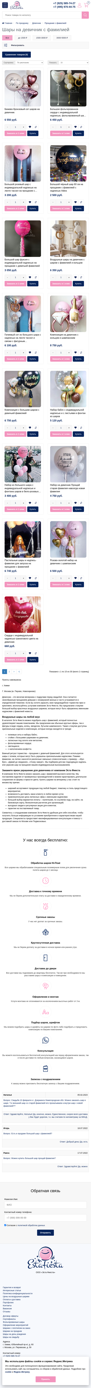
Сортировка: (9, 63)
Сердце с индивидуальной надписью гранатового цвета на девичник (21, 638)
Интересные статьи (12, 1290)
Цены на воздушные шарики (16, 1296)
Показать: (53, 63)
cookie (8, 1372)
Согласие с (24, 1225)
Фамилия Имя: (11, 1199)
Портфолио (8, 1302)
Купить (33, 133)
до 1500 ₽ (22, 38)
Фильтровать (17, 45)
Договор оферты (10, 1316)
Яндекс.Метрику (22, 1372)
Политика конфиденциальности (18, 1293)
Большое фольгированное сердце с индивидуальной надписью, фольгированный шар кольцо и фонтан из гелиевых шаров (67, 115)
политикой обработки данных (31, 1225)
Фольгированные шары (14, 1322)
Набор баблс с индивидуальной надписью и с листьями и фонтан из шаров (68, 413)
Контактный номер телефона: (18, 1212)
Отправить (45, 1233)
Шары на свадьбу (11, 1337)
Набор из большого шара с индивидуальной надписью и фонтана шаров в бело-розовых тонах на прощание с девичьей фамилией (22, 491)
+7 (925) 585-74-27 (64, 3)
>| (19, 671)
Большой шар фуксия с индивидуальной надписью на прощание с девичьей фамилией (22, 262)
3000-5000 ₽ (62, 38)
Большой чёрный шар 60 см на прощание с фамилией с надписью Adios (66, 187)
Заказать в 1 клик (15, 133)
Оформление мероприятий (15, 1325)
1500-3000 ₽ (41, 38)
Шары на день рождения (14, 1334)
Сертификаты (9, 1319)
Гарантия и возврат (12, 1287)
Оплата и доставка (11, 1299)
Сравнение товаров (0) (16, 54)
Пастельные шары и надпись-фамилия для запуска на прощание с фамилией (20, 563)
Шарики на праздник (12, 1331)
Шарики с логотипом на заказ (16, 1328)
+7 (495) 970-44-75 (64, 6)
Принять (45, 1379)
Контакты (7, 1305)
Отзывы (6, 1311)
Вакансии (7, 1308)
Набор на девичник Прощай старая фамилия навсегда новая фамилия (67, 488)
